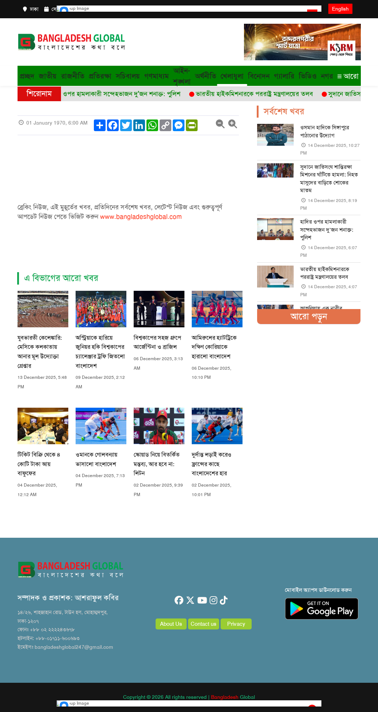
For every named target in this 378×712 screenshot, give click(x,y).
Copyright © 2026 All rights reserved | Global (189, 697)
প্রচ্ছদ (27, 76)
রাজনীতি (72, 76)
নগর (327, 76)
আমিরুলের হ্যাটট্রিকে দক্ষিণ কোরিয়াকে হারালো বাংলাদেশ (214, 347)
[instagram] (213, 600)
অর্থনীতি (205, 76)
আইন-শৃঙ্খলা (182, 76)
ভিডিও (308, 76)
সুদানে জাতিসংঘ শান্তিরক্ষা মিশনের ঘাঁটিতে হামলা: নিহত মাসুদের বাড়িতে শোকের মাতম (329, 178)
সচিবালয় (128, 76)
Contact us (204, 624)
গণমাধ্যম (156, 76)
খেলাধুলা (232, 76)
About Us (171, 624)
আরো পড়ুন (309, 316)
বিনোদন (259, 76)
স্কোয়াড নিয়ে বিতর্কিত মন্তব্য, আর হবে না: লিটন (157, 464)
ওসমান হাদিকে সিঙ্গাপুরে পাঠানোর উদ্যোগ (324, 131)
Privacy (236, 624)
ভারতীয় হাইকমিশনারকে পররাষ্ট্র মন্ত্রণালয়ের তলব (324, 273)
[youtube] (202, 600)
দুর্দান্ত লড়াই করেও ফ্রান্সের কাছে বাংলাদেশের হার (212, 464)
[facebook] (179, 600)
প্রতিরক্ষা (100, 76)
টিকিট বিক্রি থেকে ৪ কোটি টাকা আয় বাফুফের (39, 464)
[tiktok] (224, 600)
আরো (348, 76)
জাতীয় (48, 76)
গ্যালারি (284, 76)
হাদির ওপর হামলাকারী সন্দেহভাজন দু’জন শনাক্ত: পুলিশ (326, 229)
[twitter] (190, 600)
